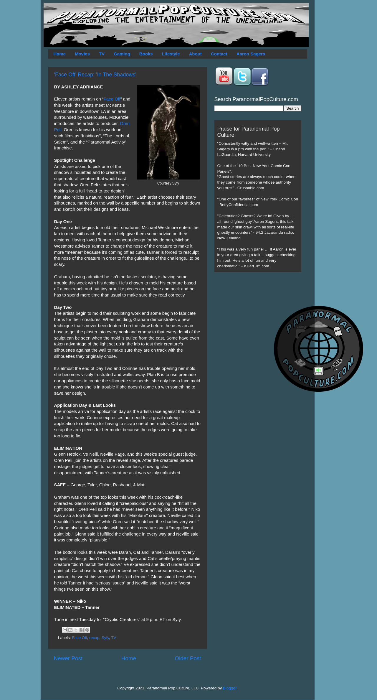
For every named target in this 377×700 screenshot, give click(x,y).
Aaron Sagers (251, 53)
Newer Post (68, 658)
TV (102, 53)
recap (94, 637)
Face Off (112, 99)
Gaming (122, 53)
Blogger (230, 688)
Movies (82, 53)
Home (59, 53)
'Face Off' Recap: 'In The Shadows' (95, 75)
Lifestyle (171, 53)
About (195, 53)
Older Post (188, 658)
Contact (219, 53)
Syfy (105, 637)
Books (146, 53)
